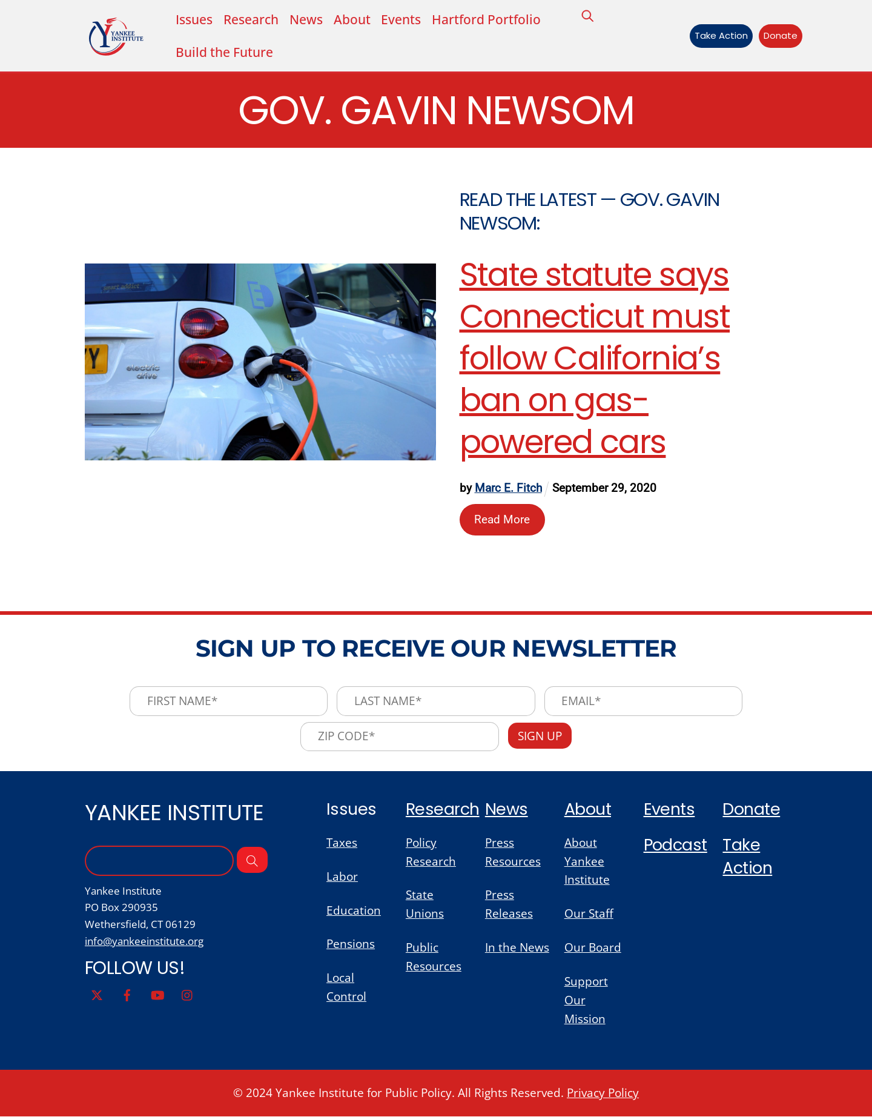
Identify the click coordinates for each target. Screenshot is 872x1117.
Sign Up (540, 736)
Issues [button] (194, 19)
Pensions (350, 944)
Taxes (341, 843)
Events (401, 19)
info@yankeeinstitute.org (144, 941)
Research (443, 809)
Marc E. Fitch (508, 489)
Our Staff (588, 914)
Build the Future (224, 52)
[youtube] (157, 994)
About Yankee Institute (587, 862)
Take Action (721, 35)
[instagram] (188, 994)
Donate (781, 35)
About (352, 19)
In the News (517, 948)
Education (353, 911)
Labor (342, 877)
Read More (502, 520)
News (306, 19)
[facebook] (127, 994)
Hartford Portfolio (486, 19)
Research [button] (251, 19)
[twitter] (97, 994)
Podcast (675, 845)
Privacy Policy (603, 1093)
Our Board (592, 948)
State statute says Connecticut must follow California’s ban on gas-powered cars (595, 359)
